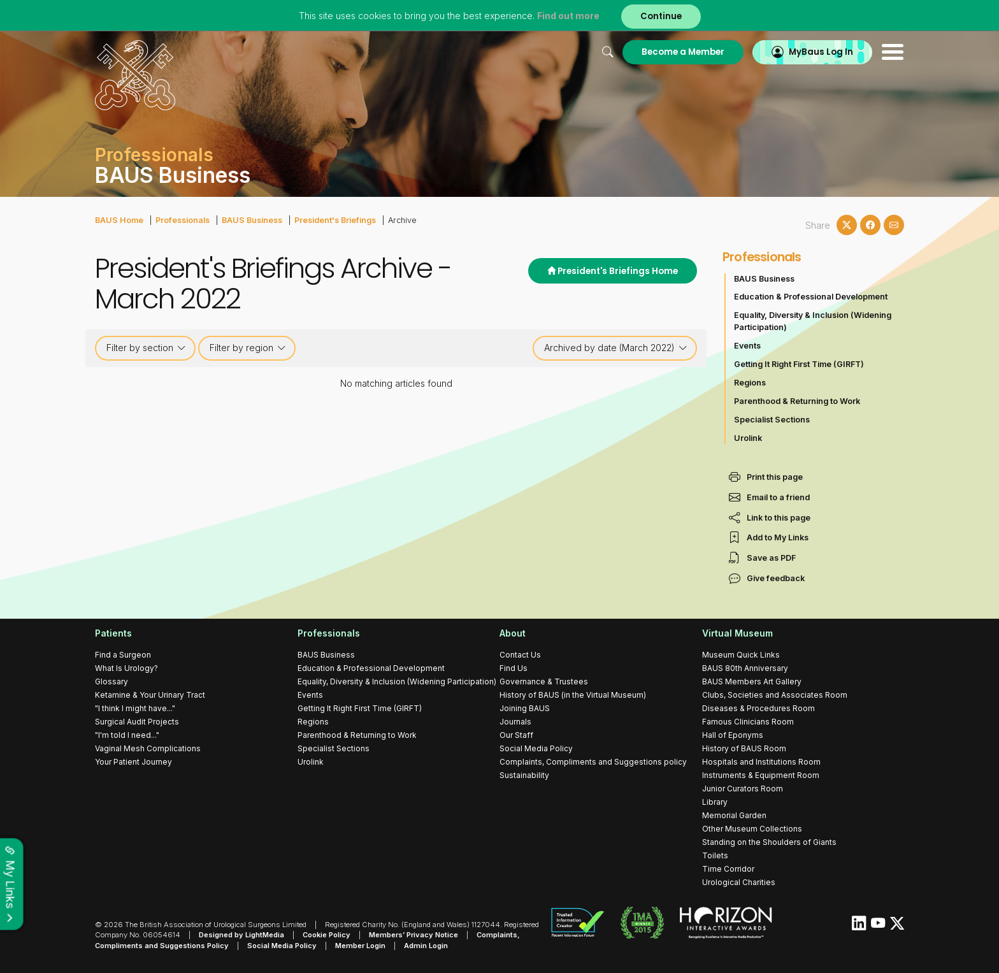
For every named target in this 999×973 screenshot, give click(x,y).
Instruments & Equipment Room (760, 775)
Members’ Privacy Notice (413, 934)
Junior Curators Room (742, 788)
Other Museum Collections (752, 828)
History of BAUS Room (744, 748)
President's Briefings (335, 220)
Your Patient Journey (133, 762)
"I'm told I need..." (127, 735)
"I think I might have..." (135, 708)
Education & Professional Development (811, 296)
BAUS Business (252, 220)
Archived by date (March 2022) (615, 348)
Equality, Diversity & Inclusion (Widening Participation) (812, 321)
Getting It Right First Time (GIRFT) (799, 364)
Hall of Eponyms (732, 735)
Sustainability (524, 775)
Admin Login (426, 945)
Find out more (568, 15)
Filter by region (248, 348)
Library (715, 802)
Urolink (748, 438)
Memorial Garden (734, 815)
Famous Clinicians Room (748, 721)
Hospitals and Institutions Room (761, 762)
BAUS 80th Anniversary (745, 668)
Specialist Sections (772, 419)
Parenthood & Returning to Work (797, 401)
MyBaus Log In (821, 52)
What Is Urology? (126, 668)
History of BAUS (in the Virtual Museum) (573, 695)
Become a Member (683, 52)
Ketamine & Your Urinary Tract (150, 695)
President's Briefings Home (612, 271)
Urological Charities (738, 882)
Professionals (182, 220)
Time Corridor (728, 869)
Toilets (715, 855)
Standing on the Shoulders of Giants (769, 842)
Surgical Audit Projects (137, 721)
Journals (515, 721)
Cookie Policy (326, 934)
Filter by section (146, 348)
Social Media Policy (536, 748)
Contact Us (520, 654)
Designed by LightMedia (241, 934)
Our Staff (516, 735)
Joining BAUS (525, 708)
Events (747, 345)
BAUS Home (119, 220)
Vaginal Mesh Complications (148, 748)
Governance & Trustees (544, 681)
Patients (113, 633)
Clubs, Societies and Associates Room (774, 695)
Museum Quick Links (741, 654)
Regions (750, 382)
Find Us (514, 668)
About (513, 633)
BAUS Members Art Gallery (751, 681)
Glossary (111, 681)
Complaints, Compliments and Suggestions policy (593, 762)
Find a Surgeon (123, 654)
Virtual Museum (737, 633)
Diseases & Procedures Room (758, 708)
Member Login (360, 945)
